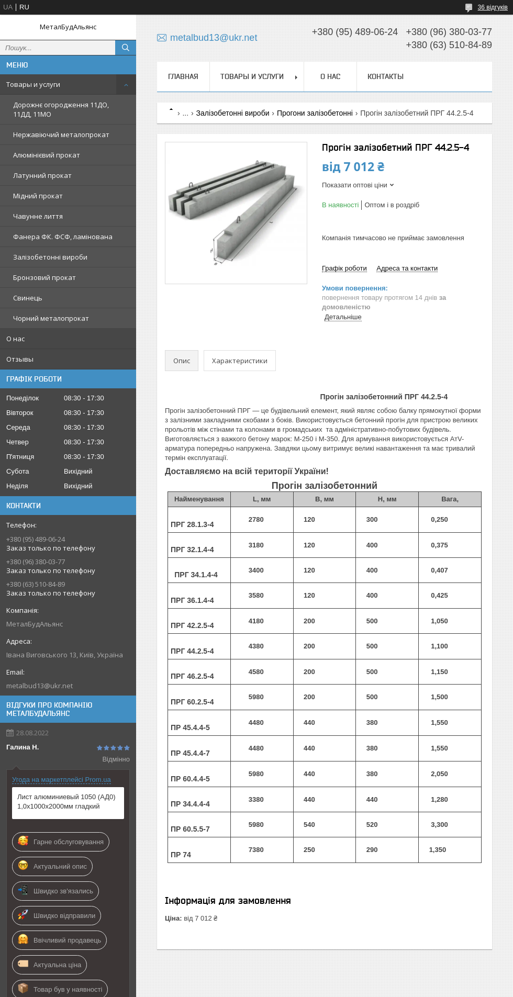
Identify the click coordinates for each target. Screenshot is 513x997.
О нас (15, 338)
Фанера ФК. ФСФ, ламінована (63, 236)
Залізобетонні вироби (50, 257)
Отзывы (20, 359)
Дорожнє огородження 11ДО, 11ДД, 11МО (61, 109)
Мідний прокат (38, 195)
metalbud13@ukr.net (39, 685)
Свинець (27, 298)
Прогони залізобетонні (315, 113)
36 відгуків (493, 7)
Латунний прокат (42, 175)
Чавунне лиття (38, 216)
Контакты (385, 76)
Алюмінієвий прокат (46, 155)
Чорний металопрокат (51, 318)
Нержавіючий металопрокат (61, 134)
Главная (183, 76)
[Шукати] (125, 47)
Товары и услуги (33, 84)
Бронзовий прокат (44, 277)
